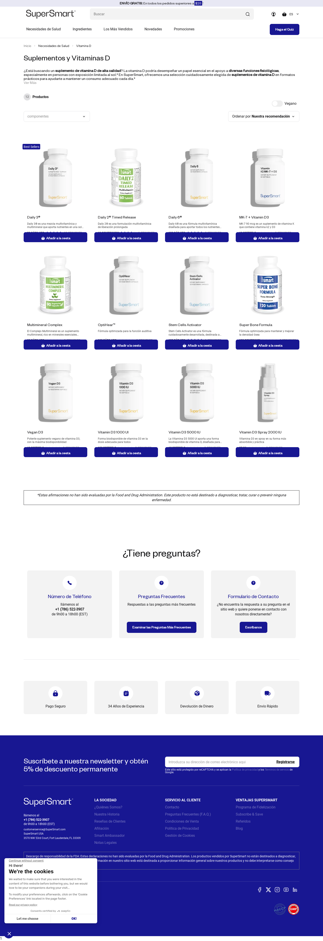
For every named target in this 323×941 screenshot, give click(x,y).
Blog (239, 828)
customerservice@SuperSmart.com (45, 829)
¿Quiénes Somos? (108, 807)
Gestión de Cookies (180, 835)
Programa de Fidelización (256, 807)
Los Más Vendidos (118, 29)
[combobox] (294, 14)
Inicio (27, 46)
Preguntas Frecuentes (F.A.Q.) (188, 814)
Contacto (172, 807)
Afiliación (101, 828)
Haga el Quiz (284, 29)
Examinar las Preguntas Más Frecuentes (161, 627)
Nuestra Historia (107, 814)
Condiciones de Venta (182, 821)
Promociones (184, 29)
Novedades (153, 29)
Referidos (243, 821)
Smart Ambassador (109, 835)
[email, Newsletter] (232, 762)
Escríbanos (253, 627)
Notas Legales (105, 843)
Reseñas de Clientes (109, 821)
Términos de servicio (277, 769)
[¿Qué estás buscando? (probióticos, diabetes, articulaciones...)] (172, 14)
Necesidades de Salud (43, 29)
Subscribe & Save (249, 814)
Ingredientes (82, 29)
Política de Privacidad (182, 828)
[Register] (285, 762)
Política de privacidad (245, 769)
